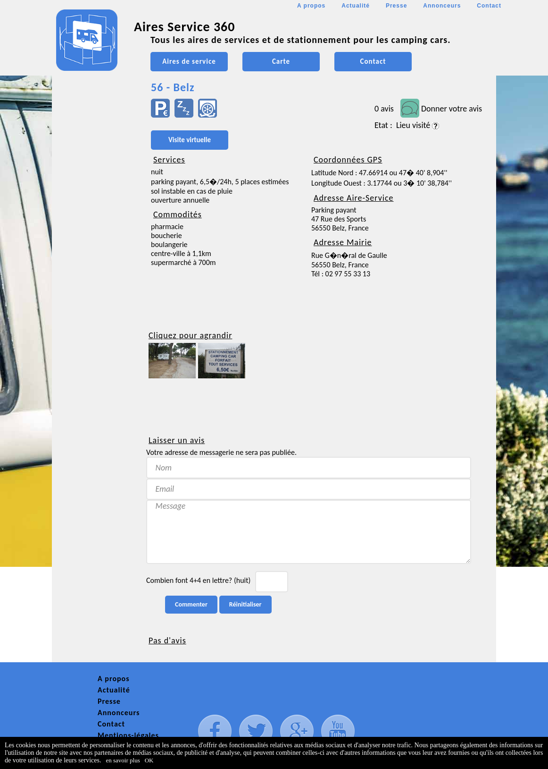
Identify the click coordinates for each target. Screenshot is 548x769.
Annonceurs (442, 5)
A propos (311, 5)
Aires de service (189, 61)
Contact (489, 5)
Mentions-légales (128, 735)
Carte (281, 61)
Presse (396, 5)
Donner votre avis (451, 108)
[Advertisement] (94, 281)
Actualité (355, 5)
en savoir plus (123, 760)
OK (149, 760)
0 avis (384, 108)
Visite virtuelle (189, 140)
